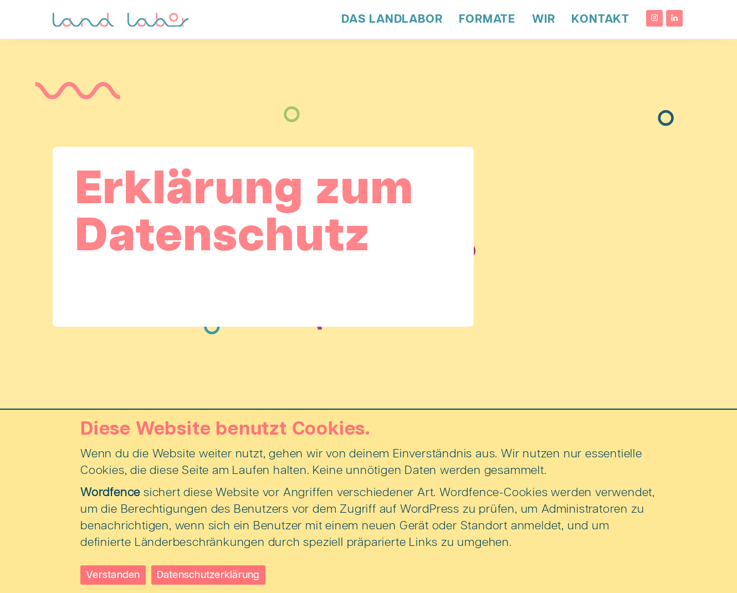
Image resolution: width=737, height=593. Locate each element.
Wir (543, 19)
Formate (487, 19)
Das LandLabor (391, 19)
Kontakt (600, 19)
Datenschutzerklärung (208, 575)
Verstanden (113, 575)
